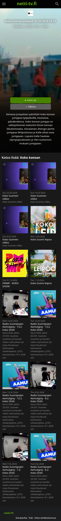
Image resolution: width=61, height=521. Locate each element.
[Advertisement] (30, 61)
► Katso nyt (30, 100)
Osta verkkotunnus (45, 517)
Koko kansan (30, 157)
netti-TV (9, 513)
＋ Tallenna (30, 106)
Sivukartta (21, 517)
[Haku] (57, 4)
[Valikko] (4, 4)
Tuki (30, 517)
